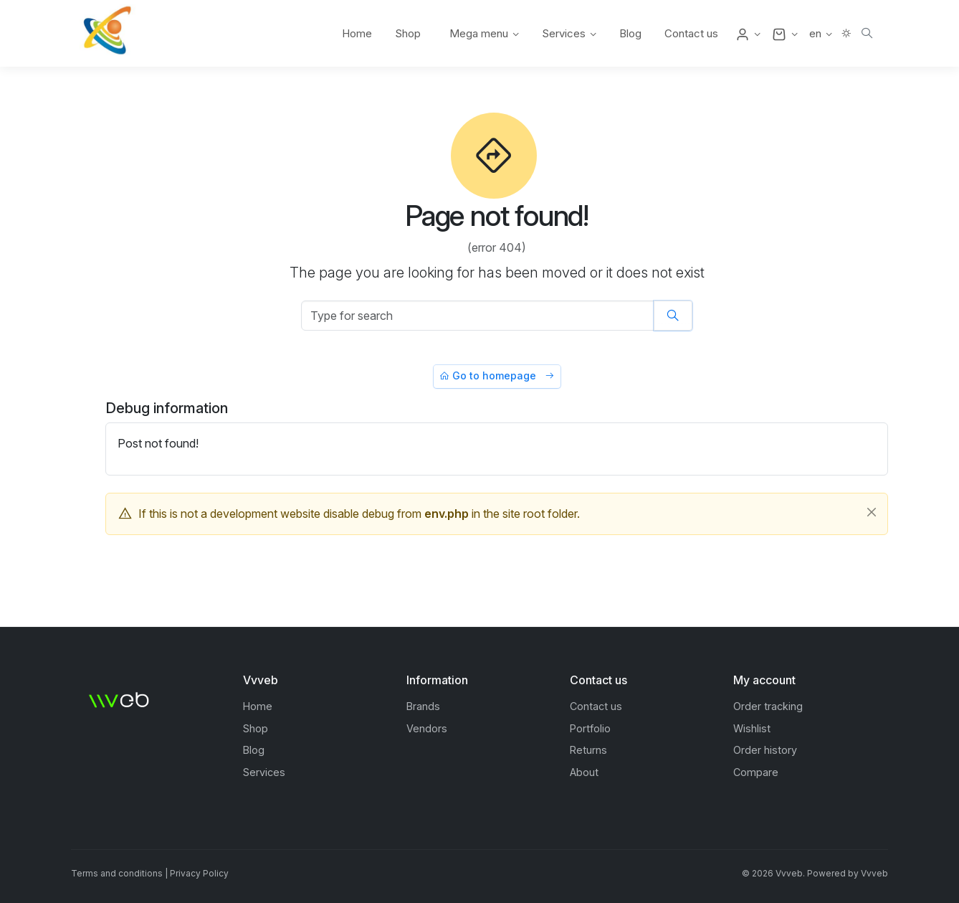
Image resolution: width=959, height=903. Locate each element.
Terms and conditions (117, 873)
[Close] (871, 512)
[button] (748, 33)
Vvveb (874, 873)
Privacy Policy (199, 873)
